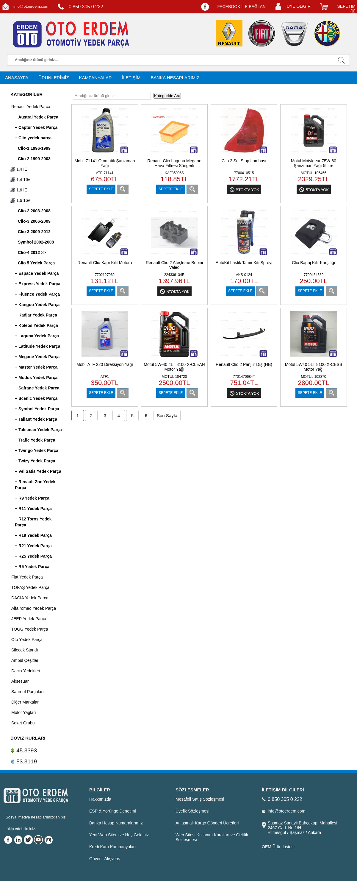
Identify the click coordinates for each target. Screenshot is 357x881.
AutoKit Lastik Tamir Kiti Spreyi (244, 262)
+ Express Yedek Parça (37, 283)
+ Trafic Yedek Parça (35, 440)
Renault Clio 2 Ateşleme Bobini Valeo (174, 265)
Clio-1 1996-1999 (34, 148)
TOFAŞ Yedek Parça (30, 587)
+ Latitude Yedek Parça (37, 346)
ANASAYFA (16, 77)
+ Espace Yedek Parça (37, 273)
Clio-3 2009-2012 (34, 231)
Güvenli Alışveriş (104, 858)
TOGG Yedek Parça (29, 629)
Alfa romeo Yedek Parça (33, 608)
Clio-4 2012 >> (32, 252)
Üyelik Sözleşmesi (192, 811)
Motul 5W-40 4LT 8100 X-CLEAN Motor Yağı (174, 367)
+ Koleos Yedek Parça (36, 325)
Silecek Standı (24, 650)
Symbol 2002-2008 (36, 242)
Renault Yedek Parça (30, 106)
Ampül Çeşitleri (25, 660)
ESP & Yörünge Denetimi (112, 811)
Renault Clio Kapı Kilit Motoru (105, 262)
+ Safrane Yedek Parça (37, 388)
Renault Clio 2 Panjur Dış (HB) (244, 364)
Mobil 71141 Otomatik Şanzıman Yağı (104, 163)
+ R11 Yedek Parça (33, 508)
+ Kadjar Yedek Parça (36, 315)
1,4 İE (18, 169)
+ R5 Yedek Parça (32, 566)
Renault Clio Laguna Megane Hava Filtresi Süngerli (174, 163)
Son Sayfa (167, 415)
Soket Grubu (23, 723)
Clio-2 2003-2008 (34, 210)
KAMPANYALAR (95, 77)
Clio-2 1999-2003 (34, 158)
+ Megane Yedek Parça (37, 356)
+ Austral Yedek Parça (36, 117)
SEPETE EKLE (101, 189)
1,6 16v (20, 200)
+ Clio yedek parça (33, 137)
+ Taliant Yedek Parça (36, 419)
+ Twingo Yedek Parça (36, 450)
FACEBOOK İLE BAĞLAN (241, 6)
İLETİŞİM (131, 77)
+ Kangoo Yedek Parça (37, 304)
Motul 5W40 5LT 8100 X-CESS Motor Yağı (313, 367)
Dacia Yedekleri (25, 670)
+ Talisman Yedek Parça (38, 429)
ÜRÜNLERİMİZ (53, 77)
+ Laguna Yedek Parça (37, 335)
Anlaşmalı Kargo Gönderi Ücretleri (207, 823)
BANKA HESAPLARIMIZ (175, 77)
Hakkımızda (100, 799)
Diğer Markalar (25, 702)
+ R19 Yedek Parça (33, 535)
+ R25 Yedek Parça (33, 556)
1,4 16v (20, 179)
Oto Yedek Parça (27, 639)
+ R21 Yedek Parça (33, 545)
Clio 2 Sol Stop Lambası (244, 160)
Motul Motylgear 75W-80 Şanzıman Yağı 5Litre (313, 163)
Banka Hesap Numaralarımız (116, 823)
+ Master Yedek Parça (36, 367)
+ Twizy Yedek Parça (35, 461)
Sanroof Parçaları (27, 691)
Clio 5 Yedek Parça (36, 263)
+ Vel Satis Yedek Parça (38, 471)
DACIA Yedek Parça (29, 597)
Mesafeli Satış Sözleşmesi (200, 799)
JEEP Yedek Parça (28, 618)
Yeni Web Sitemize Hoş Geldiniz (119, 834)
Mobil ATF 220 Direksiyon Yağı (104, 364)
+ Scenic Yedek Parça (36, 398)
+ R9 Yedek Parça (32, 498)
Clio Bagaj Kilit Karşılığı (313, 262)
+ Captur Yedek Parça (36, 127)
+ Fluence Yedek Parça (37, 294)
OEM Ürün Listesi (278, 846)
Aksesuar (20, 681)
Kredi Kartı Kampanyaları (112, 846)
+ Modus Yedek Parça (36, 377)
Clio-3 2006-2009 (34, 221)
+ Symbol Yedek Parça (37, 408)
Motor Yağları (23, 712)
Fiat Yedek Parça (27, 577)
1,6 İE (18, 190)
